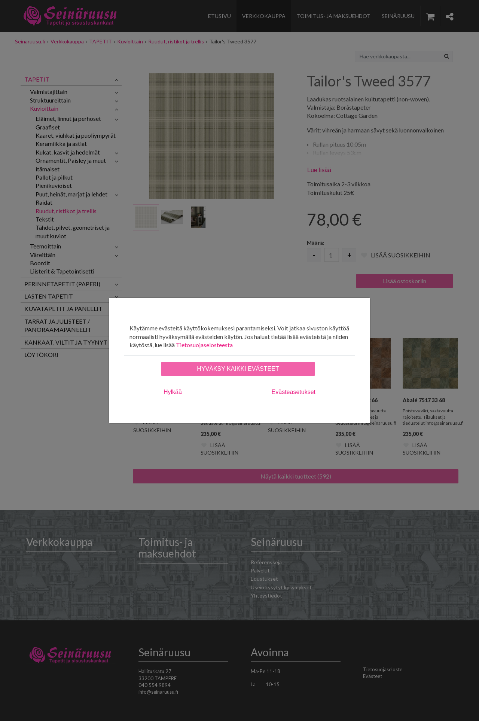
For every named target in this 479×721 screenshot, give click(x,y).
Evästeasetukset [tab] (293, 392)
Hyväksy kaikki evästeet (238, 369)
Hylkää (173, 392)
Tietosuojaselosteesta (204, 344)
